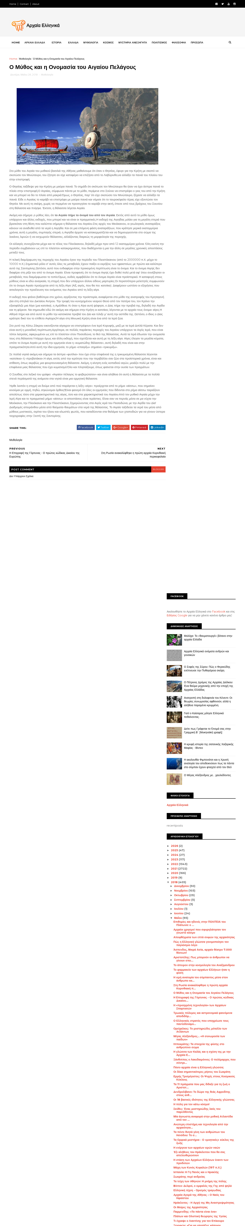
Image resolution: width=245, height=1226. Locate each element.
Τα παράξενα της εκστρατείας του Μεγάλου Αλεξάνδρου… (199, 940)
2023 (174, 382)
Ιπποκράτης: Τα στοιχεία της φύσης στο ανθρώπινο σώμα (197, 568)
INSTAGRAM (28, 1143)
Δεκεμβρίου (181, 409)
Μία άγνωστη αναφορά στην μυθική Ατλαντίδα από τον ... (202, 641)
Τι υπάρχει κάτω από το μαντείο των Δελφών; (201, 1004)
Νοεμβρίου (180, 413)
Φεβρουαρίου (182, 1063)
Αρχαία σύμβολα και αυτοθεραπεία (194, 999)
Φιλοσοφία (201, 1207)
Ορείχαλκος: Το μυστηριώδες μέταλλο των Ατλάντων (199, 552)
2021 (173, 391)
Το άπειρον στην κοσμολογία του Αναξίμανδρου (203, 487)
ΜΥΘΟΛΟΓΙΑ (91, 42)
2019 (173, 400)
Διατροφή (199, 1147)
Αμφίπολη (170, 1121)
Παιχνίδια (170, 1193)
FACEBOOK (28, 1123)
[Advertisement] (200, 83)
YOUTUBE (27, 1154)
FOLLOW (74, 1133)
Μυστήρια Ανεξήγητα (194, 1187)
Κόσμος (200, 1174)
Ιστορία (185, 1174)
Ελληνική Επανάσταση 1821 (180, 1167)
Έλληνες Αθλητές (188, 1154)
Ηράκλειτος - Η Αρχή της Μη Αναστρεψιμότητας (202, 725)
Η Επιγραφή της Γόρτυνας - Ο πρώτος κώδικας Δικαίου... (202, 521)
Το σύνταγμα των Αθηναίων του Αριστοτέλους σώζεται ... (201, 960)
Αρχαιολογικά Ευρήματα (178, 1140)
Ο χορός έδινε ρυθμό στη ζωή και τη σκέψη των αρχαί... (202, 757)
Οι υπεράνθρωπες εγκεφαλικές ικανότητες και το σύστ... (203, 765)
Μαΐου (177, 440)
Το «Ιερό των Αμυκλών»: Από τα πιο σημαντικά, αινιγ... (202, 953)
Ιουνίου (178, 436)
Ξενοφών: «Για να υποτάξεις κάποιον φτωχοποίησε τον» (196, 749)
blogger (150, 487)
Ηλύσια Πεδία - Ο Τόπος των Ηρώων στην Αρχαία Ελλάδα (199, 913)
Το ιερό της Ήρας (183, 848)
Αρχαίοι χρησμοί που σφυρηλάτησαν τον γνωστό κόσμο (198, 453)
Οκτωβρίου (180, 417)
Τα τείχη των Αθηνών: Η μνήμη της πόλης (198, 704)
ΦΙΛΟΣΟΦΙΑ (180, 42)
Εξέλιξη (224, 1167)
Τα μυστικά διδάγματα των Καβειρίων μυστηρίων (196, 985)
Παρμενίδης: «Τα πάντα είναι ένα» (193, 734)
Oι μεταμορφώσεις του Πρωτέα (192, 885)
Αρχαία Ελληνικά (176, 327)
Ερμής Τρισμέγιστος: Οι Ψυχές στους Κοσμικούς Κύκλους (203, 600)
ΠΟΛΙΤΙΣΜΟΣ (160, 42)
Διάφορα (216, 1147)
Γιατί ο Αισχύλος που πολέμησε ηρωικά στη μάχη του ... (200, 834)
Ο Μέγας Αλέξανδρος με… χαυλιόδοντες (206, 297)
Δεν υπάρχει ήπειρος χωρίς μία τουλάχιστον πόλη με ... (200, 1034)
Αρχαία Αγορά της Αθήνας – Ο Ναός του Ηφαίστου (197, 719)
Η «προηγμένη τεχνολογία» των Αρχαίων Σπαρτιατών (198, 529)
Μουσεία (217, 1180)
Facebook (217, 134)
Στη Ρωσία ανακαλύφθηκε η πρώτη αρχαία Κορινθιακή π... (199, 509)
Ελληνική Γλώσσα (205, 1160)
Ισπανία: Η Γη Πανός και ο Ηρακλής (195, 695)
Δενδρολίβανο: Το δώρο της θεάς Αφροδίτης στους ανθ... (200, 616)
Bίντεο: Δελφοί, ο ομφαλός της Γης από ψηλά (201, 708)
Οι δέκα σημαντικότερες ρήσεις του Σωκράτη (200, 594)
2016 (173, 1078)
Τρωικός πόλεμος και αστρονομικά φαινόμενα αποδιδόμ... (201, 537)
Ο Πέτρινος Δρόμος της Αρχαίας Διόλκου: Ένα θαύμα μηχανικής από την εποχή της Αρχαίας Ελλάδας (207, 208)
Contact (25, 3)
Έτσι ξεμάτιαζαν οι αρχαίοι (189, 804)
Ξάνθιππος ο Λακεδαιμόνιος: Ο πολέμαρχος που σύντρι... (203, 584)
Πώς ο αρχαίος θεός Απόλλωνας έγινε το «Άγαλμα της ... (198, 993)
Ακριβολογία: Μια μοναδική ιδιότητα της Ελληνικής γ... (197, 925)
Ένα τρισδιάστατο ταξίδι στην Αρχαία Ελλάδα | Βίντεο (202, 797)
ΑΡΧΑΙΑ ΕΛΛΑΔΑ (36, 42)
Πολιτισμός (206, 1193)
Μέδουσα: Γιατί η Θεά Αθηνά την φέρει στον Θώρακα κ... (200, 789)
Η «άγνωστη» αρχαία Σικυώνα (191, 771)
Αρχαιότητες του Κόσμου (210, 1140)
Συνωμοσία (208, 1200)
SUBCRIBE (73, 1154)
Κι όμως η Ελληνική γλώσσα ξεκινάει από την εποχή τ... (201, 968)
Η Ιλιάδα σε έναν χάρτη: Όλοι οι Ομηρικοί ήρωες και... (203, 854)
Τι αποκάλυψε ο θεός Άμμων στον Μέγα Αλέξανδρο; (197, 814)
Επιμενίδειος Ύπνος (185, 1020)
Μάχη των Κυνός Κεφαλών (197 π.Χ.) (196, 690)
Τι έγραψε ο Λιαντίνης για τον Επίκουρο (197, 743)
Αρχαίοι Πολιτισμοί (199, 1127)
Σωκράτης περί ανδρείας (188, 699)
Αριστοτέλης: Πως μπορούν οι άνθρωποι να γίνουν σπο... (200, 481)
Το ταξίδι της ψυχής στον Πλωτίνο (193, 890)
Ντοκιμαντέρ (218, 1187)
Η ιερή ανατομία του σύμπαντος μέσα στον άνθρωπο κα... (199, 501)
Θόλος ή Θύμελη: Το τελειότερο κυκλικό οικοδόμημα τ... (197, 867)
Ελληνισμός (207, 1167)
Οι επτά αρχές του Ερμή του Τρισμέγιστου (199, 828)
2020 (174, 396)
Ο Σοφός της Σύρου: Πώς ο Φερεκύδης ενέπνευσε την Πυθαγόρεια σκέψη (206, 191)
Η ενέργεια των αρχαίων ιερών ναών (195, 670)
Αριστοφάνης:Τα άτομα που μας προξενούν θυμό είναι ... (200, 1027)
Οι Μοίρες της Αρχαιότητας (189, 730)
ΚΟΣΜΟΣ (109, 42)
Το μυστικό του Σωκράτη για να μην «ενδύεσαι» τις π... (202, 879)
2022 (174, 386)
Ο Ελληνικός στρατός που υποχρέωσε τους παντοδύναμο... (200, 545)
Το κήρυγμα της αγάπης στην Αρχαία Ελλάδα (201, 906)
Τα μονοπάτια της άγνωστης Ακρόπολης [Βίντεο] (198, 842)
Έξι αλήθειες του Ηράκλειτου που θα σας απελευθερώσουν (198, 676)
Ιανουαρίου (180, 1068)
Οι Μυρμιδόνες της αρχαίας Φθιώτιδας (196, 979)
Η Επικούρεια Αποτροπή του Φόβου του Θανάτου (197, 822)
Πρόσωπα (170, 1200)
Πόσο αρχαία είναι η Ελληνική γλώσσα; (197, 590)
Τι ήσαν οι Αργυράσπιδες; (189, 947)
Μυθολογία (26, 58)
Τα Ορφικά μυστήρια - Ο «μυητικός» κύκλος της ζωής (202, 664)
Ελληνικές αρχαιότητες (177, 1160)
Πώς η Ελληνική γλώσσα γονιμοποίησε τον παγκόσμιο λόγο (200, 466)
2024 (174, 377)
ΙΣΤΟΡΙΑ (58, 42)
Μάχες (214, 1174)
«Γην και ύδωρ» (182, 902)
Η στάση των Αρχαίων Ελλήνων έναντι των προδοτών (199, 684)
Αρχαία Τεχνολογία (215, 1121)
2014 (173, 1087)
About (37, 3)
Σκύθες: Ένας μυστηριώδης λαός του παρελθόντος (195, 633)
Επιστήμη (170, 1174)
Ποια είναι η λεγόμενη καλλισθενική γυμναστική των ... (202, 782)
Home (14, 3)
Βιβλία (168, 1147)
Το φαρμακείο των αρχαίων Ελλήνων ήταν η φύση (200, 494)
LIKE (76, 1123)
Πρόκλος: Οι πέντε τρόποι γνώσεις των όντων (201, 1016)
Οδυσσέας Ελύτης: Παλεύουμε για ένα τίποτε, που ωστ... (201, 1010)
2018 (173, 405)
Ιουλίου (178, 431)
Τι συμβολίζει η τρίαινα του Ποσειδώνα (197, 919)
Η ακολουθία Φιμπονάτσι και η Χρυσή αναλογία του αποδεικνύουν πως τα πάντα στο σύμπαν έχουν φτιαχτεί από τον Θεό (208, 286)
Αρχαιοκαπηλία (173, 1134)
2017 (173, 1074)
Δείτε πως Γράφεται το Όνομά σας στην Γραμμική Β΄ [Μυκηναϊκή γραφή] (206, 253)
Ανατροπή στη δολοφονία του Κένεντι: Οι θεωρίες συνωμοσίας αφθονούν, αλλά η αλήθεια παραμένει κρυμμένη (207, 224)
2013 (173, 1092)
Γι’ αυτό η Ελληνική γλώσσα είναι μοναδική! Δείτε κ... (200, 1042)
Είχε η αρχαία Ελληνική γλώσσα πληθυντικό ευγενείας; (200, 933)
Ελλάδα (169, 1154)
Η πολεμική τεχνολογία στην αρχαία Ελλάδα (200, 808)
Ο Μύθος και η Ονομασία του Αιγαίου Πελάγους (202, 515)
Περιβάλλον (187, 1193)
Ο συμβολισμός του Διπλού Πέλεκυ (194, 861)
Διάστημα (183, 1147)
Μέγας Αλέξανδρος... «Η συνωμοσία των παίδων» (198, 560)
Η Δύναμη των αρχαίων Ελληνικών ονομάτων (201, 1048)
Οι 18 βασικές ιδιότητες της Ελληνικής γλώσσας (202, 622)
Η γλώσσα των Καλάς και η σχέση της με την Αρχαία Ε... (200, 576)
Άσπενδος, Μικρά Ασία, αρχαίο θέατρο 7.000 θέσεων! (201, 474)
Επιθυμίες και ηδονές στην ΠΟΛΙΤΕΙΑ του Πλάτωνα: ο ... (198, 446)
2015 (173, 1083)
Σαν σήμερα (188, 1200)
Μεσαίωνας (171, 1180)
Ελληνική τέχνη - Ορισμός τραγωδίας (196, 713)
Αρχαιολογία (194, 1134)
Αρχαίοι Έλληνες (174, 1127)
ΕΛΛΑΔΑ (74, 42)
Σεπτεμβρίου (181, 422)
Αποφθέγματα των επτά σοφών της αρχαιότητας (203, 460)
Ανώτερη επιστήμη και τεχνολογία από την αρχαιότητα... (199, 648)
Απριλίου (179, 1054)
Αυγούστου (180, 427)
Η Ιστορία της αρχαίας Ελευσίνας (193, 974)
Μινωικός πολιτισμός (194, 1180)
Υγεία (186, 1207)
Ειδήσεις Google (176, 138)
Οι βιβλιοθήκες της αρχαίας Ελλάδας (195, 873)
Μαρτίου (178, 1059)
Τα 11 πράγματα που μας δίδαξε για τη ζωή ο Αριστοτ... (200, 608)
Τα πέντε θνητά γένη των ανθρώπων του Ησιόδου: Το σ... (198, 656)
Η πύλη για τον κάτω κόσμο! (190, 627)
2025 (174, 373)
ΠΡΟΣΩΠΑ (198, 42)
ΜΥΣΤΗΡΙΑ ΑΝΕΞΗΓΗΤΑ (134, 42)
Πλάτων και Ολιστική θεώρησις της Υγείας (199, 739)
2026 (174, 368)
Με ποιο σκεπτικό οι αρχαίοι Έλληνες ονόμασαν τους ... (203, 896)
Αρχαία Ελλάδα (190, 1121)
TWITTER (27, 1133)
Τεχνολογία (171, 1207)
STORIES (218, 1207)
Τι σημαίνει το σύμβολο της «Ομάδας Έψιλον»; (202, 776)
